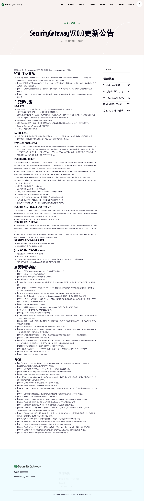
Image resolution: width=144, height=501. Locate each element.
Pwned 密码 (49, 155)
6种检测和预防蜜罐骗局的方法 (114, 104)
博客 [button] (111, 4)
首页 (66, 23)
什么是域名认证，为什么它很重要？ (114, 91)
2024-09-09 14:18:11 (68, 41)
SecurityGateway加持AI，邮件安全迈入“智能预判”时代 (114, 85)
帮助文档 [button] (71, 4)
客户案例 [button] (102, 4)
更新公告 (75, 23)
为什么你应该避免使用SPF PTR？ (114, 98)
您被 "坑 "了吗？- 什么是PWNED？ (114, 110)
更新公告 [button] (81, 4)
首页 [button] (61, 4)
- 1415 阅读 (79, 41)
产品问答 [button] (120, 4)
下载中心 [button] (92, 4)
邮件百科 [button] (131, 4)
